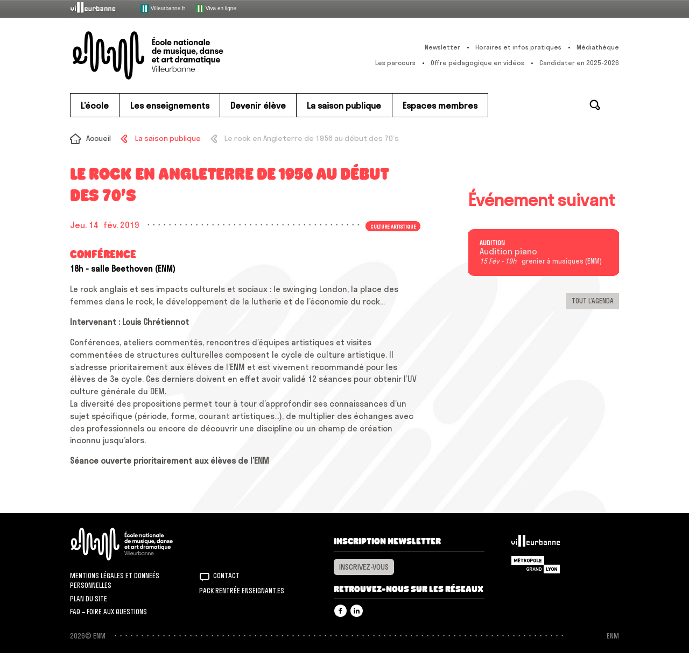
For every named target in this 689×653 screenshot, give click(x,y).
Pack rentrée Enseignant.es (241, 590)
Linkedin (356, 610)
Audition (492, 243)
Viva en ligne (215, 8)
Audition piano (508, 251)
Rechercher (595, 105)
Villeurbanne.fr (162, 8)
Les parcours (395, 63)
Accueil (98, 138)
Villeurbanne (535, 543)
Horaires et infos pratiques (518, 47)
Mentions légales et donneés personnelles (114, 580)
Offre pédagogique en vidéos (477, 63)
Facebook (340, 610)
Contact (226, 575)
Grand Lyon (535, 564)
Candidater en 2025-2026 (579, 63)
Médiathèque (597, 47)
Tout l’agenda (593, 300)
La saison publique (168, 138)
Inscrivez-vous (364, 567)
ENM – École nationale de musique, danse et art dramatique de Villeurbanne (169, 55)
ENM (136, 544)
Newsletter (442, 47)
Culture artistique (393, 226)
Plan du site (88, 598)
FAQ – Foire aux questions (108, 611)
